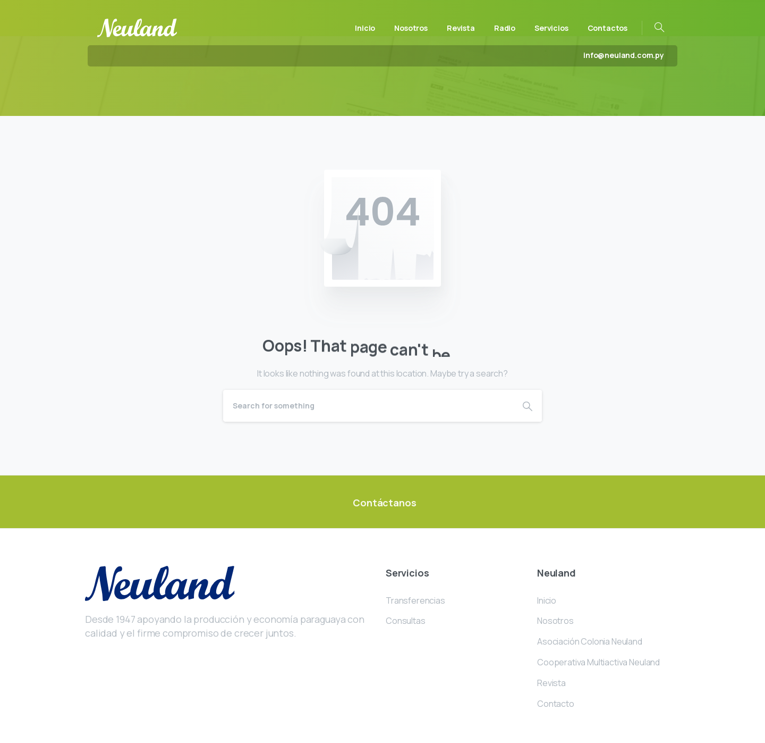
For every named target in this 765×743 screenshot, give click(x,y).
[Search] (368, 406)
